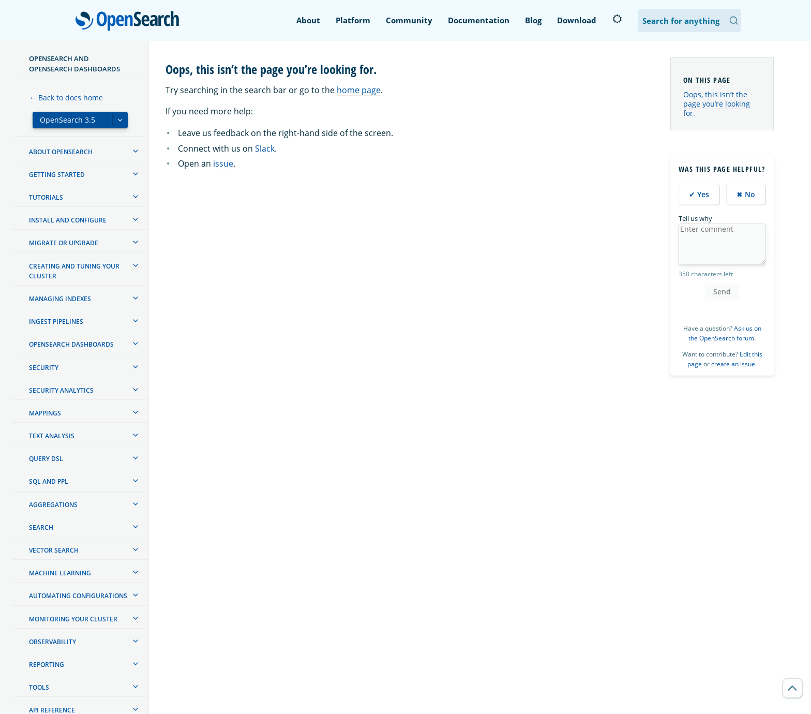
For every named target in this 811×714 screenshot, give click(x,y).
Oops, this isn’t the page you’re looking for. (716, 104)
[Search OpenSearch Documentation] (689, 20)
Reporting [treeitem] (46, 664)
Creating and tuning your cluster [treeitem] (74, 271)
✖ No (746, 194)
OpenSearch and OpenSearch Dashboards (74, 63)
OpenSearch (130, 22)
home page (359, 90)
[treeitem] (135, 151)
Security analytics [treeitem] (61, 390)
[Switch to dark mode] (617, 19)
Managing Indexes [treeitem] (60, 298)
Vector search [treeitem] (54, 550)
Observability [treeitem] (52, 641)
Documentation (478, 20)
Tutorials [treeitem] (46, 197)
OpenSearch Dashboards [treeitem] (71, 344)
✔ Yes (699, 194)
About (308, 20)
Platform (353, 20)
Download (576, 20)
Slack (265, 148)
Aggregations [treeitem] (53, 504)
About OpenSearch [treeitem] (61, 151)
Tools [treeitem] (39, 687)
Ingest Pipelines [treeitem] (56, 321)
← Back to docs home (66, 97)
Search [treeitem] (41, 527)
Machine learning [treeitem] (60, 573)
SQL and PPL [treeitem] (48, 481)
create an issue (733, 364)
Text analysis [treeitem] (51, 436)
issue (223, 163)
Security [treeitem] (43, 367)
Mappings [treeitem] (45, 413)
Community (409, 20)
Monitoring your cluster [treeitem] (73, 619)
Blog (533, 20)
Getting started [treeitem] (57, 174)
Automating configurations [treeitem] (78, 595)
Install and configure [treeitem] (68, 220)
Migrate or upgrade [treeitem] (63, 243)
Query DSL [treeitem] (46, 458)
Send (722, 291)
